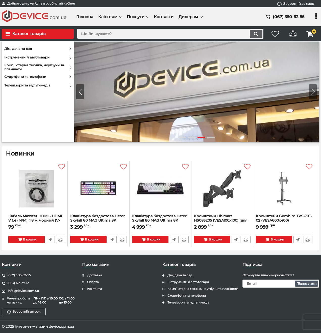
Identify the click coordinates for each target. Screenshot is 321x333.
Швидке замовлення (50, 239)
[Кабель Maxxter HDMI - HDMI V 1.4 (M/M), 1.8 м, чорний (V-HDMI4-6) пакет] (36, 189)
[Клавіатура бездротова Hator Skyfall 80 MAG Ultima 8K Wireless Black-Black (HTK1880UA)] (98, 189)
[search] (170, 34)
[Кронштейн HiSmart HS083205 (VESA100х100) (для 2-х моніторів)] (222, 189)
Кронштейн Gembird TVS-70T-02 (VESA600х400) (284, 220)
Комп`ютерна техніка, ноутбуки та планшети (202, 289)
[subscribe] (280, 284)
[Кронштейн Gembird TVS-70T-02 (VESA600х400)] (284, 189)
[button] (313, 91)
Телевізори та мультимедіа (188, 302)
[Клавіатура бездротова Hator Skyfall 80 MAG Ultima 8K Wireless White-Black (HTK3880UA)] (160, 189)
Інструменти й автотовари (188, 282)
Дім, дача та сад (179, 275)
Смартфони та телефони (186, 295)
